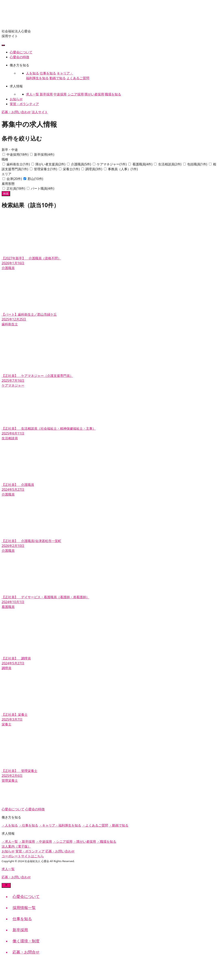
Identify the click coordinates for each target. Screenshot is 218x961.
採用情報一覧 (24, 907)
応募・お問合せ (26, 952)
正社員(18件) (16, 188)
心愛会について (21, 52)
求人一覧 (32, 94)
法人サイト (40, 112)
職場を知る (113, 94)
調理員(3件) (94, 169)
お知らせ (16, 99)
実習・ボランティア (24, 104)
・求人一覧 (10, 841)
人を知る (32, 73)
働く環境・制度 (26, 941)
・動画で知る (118, 825)
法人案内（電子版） (16, 846)
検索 (6, 193)
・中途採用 (44, 841)
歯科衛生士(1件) (18, 164)
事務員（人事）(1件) (123, 169)
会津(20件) (14, 179)
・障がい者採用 (84, 841)
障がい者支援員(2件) (50, 164)
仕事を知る (48, 73)
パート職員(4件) (42, 188)
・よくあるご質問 (95, 825)
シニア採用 (76, 94)
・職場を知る (106, 841)
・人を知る (10, 825)
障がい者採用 (94, 94)
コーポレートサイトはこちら (23, 856)
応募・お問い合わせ (16, 112)
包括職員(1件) (197, 164)
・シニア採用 (62, 841)
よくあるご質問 (78, 78)
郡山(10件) (35, 179)
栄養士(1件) (72, 169)
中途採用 (60, 94)
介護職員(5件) (81, 164)
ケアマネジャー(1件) (112, 164)
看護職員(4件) (142, 164)
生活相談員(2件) (170, 164)
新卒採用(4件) (44, 154)
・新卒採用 (27, 841)
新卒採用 (46, 94)
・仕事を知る (28, 825)
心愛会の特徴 (19, 57)
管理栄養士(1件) (46, 169)
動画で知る (57, 78)
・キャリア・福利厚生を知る (60, 825)
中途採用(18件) (17, 154)
